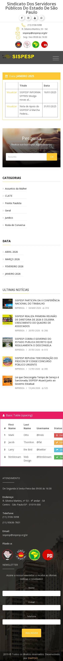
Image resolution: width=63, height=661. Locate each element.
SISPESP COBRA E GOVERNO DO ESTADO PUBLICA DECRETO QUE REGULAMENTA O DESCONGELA (33, 342)
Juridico (9, 217)
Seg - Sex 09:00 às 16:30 (35, 36)
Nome (32, 587)
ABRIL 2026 (11, 251)
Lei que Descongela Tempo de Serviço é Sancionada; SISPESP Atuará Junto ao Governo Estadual (37, 380)
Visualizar (12, 92)
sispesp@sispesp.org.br (35, 32)
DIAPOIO (33, 658)
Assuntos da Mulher (16, 188)
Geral (8, 210)
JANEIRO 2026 (12, 273)
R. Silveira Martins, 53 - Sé (35, 28)
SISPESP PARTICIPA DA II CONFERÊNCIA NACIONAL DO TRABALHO (37, 302)
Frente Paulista (13, 203)
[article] (21, 17)
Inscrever (31, 633)
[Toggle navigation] (56, 58)
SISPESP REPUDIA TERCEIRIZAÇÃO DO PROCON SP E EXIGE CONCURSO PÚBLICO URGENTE (36, 361)
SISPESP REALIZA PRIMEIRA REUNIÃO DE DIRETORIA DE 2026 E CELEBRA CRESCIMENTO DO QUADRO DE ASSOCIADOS (36, 321)
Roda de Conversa (15, 225)
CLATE (8, 195)
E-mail (32, 602)
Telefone (31, 616)
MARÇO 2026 (12, 259)
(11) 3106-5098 (35, 24)
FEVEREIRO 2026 (14, 266)
